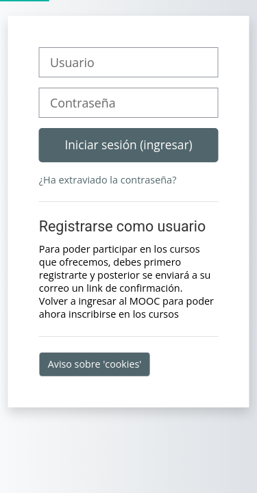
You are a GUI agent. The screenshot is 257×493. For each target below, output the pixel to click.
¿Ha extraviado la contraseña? (108, 179)
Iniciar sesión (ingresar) (128, 144)
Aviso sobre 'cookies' (95, 363)
